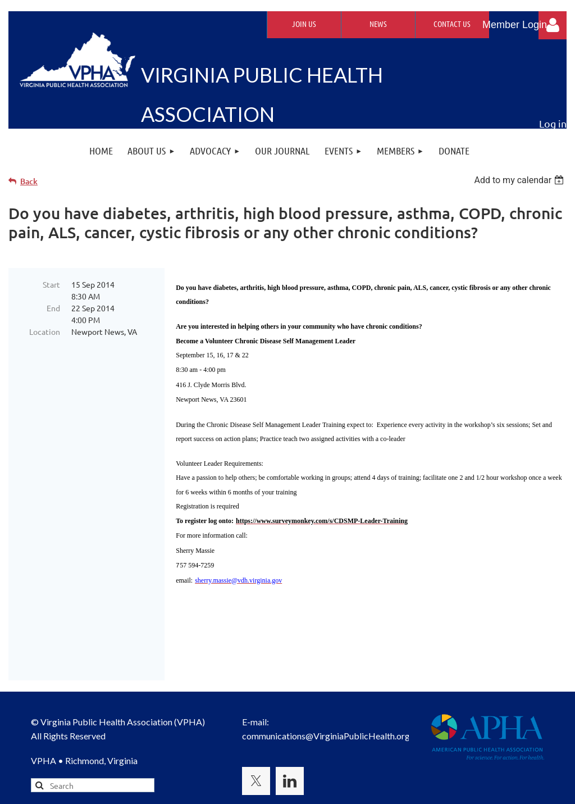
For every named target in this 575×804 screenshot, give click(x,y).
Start (51, 284)
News (378, 24)
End (53, 308)
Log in (553, 25)
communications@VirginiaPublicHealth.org (326, 677)
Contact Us (452, 24)
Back (29, 181)
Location (44, 331)
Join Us (304, 24)
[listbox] (520, 180)
